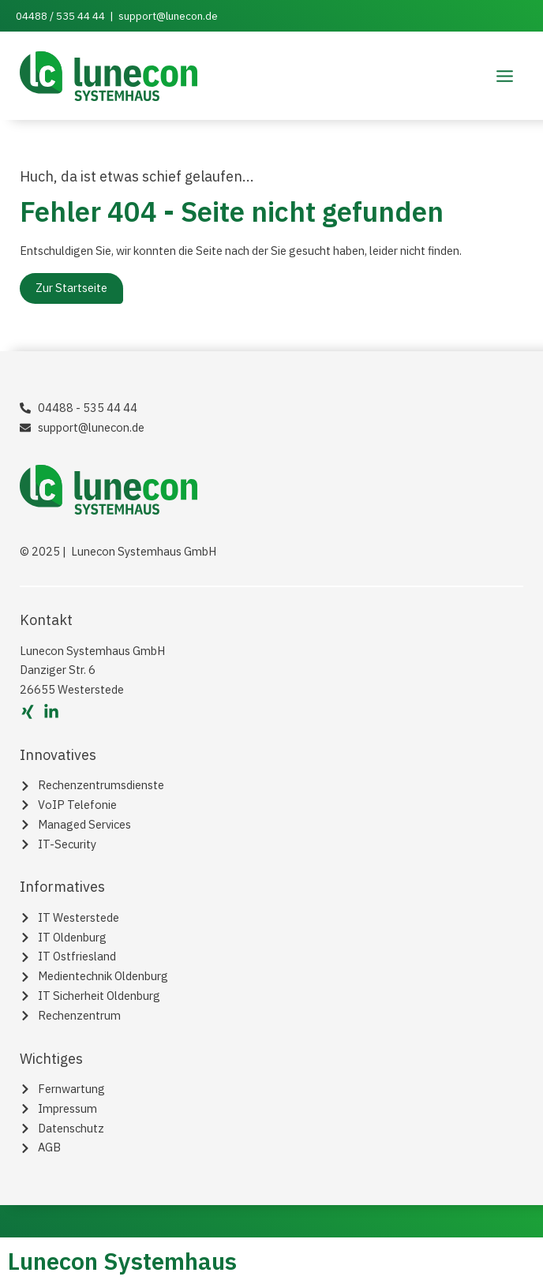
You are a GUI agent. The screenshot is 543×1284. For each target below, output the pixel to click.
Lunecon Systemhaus (122, 1260)
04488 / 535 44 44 (60, 16)
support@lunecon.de (168, 16)
